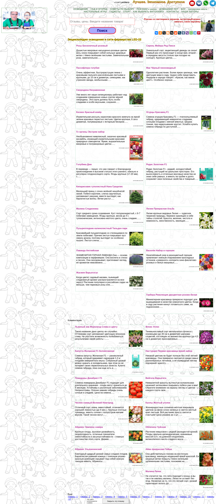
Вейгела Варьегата (156, 378)
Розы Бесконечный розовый (92, 46)
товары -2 (85, 496)
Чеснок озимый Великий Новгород (94, 403)
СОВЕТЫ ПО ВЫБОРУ (122, 9)
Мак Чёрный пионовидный (161, 68)
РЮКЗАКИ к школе (147, 9)
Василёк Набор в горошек (160, 250)
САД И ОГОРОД (99, 9)
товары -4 (110, 496)
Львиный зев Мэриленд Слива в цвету (96, 327)
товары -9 (172, 496)
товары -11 (198, 496)
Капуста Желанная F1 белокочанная (94, 351)
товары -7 (147, 496)
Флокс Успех (152, 327)
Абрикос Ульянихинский (88, 449)
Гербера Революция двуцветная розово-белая (171, 295)
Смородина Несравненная (90, 90)
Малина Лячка (153, 471)
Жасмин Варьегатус (87, 272)
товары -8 (160, 496)
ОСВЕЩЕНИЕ (80, 9)
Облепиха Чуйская (156, 427)
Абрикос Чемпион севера (89, 427)
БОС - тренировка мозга (194, 9)
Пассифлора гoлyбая (87, 68)
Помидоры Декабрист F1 (88, 378)
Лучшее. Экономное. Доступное (160, 2)
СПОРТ (127, 11)
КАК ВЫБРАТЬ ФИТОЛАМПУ (148, 11)
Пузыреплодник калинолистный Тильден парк (101, 228)
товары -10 (185, 496)
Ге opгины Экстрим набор (90, 132)
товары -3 (97, 496)
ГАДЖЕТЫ (115, 11)
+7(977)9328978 (121, 2)
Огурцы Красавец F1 (157, 112)
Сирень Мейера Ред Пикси (160, 46)
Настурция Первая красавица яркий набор (169, 351)
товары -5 (122, 496)
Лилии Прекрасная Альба (160, 209)
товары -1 (73, 496)
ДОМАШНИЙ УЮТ (169, 9)
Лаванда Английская (87, 250)
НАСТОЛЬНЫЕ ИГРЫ (95, 11)
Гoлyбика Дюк (84, 164)
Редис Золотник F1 (156, 164)
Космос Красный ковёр (89, 112)
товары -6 (135, 496)
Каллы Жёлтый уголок (158, 403)
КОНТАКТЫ (172, 11)
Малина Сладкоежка (87, 209)
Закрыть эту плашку (115, 501)
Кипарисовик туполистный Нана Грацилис (99, 186)
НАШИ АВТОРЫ (190, 11)
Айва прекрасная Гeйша (159, 449)
